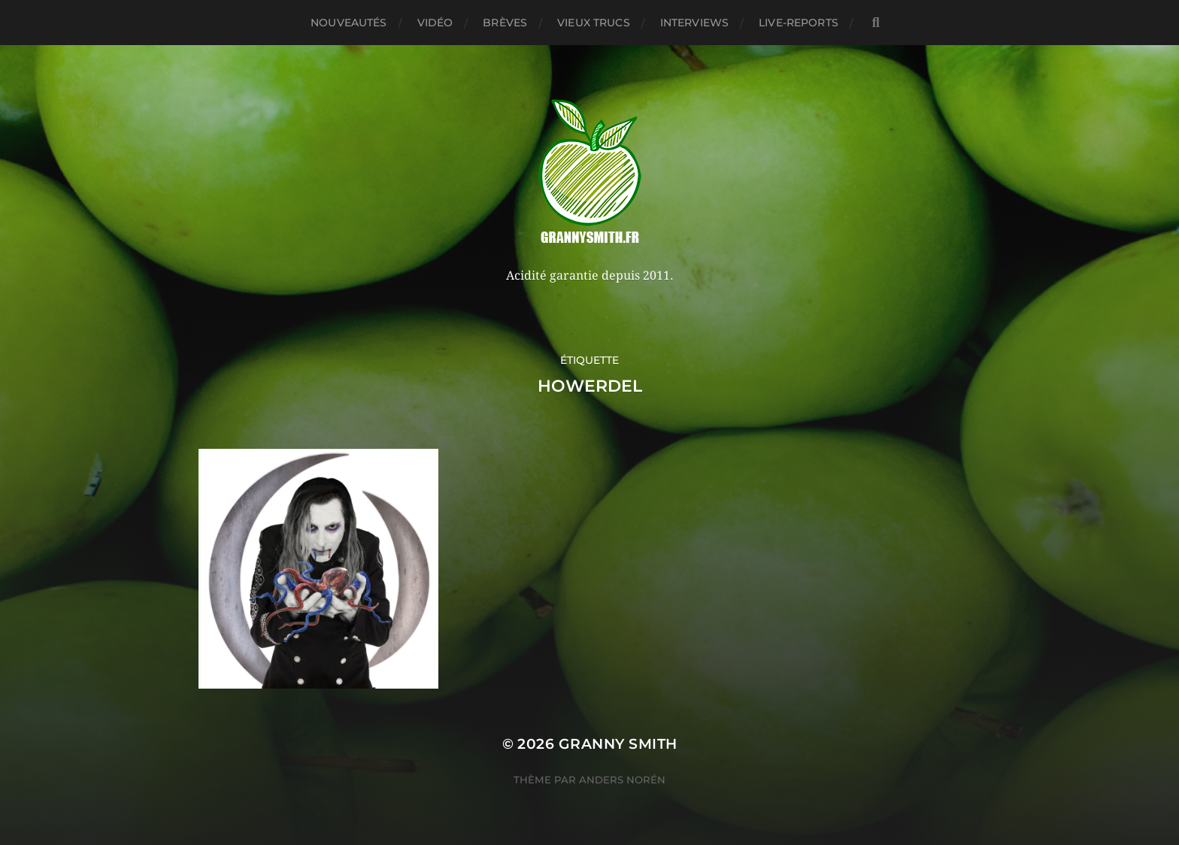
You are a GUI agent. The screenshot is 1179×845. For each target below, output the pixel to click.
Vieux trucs (593, 22)
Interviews (694, 22)
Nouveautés (348, 22)
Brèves (505, 22)
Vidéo (435, 22)
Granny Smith (618, 744)
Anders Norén (622, 780)
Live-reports (798, 22)
